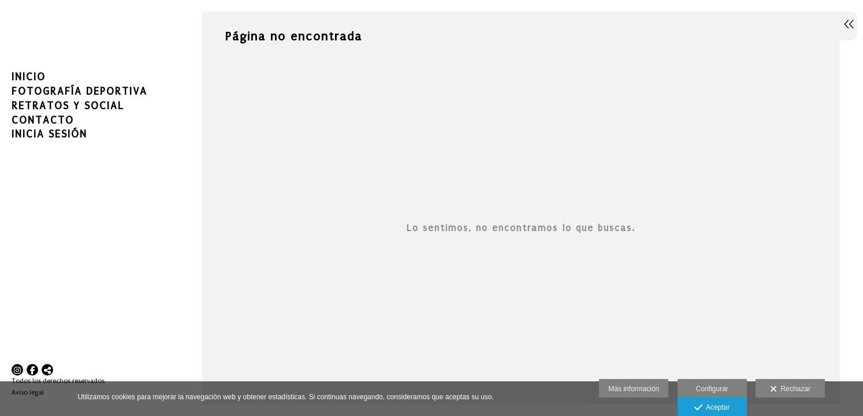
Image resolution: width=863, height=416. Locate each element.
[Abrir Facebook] (32, 370)
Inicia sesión (49, 134)
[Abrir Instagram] (17, 370)
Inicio (29, 77)
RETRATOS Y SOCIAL (68, 106)
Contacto (43, 120)
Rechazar (790, 389)
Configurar (712, 389)
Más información (633, 389)
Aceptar (712, 408)
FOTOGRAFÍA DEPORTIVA (79, 92)
